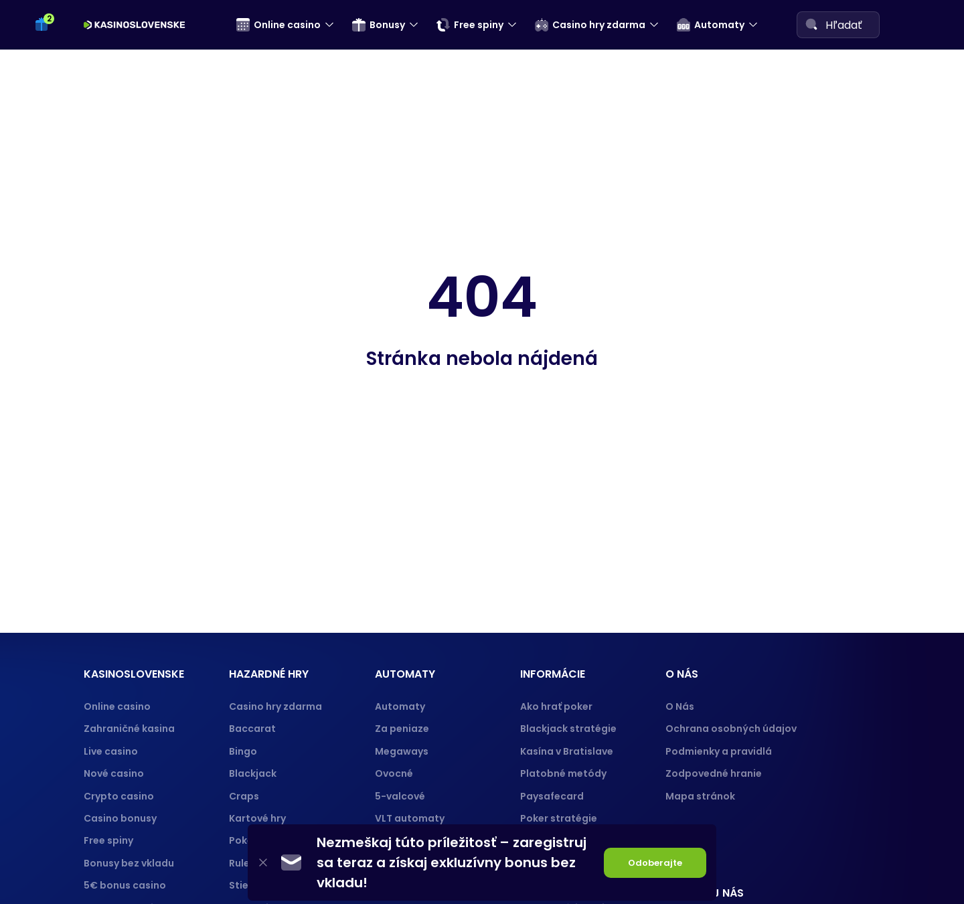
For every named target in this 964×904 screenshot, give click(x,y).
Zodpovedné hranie (713, 773)
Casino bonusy (120, 818)
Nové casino (114, 773)
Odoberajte (655, 862)
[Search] (811, 24)
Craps (244, 796)
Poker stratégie (558, 818)
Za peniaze (402, 728)
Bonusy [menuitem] (378, 24)
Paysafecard (552, 796)
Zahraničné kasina (129, 728)
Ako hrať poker (556, 706)
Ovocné (394, 773)
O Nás (679, 706)
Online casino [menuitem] (278, 24)
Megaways (401, 751)
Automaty (400, 706)
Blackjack (252, 773)
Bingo (243, 751)
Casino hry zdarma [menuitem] (590, 24)
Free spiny (108, 840)
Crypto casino (119, 796)
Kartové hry (257, 818)
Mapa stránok (700, 796)
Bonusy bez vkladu (129, 863)
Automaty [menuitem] (710, 24)
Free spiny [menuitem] (469, 24)
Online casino (117, 706)
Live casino (111, 751)
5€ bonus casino (125, 885)
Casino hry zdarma (275, 706)
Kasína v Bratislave (566, 751)
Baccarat (252, 728)
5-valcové (400, 796)
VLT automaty (411, 818)
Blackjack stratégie (568, 728)
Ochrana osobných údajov (731, 728)
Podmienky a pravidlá (718, 751)
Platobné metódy (563, 773)
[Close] (263, 863)
